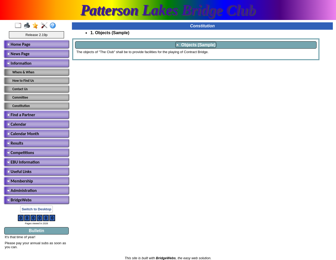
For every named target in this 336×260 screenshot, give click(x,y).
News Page (18, 53)
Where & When (23, 72)
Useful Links (19, 171)
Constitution (21, 106)
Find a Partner (21, 114)
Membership (20, 181)
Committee (20, 97)
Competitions (20, 152)
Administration (22, 190)
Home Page (18, 44)
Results (15, 143)
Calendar (16, 124)
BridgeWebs (19, 199)
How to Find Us (23, 81)
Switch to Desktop (36, 209)
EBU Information (23, 162)
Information (19, 63)
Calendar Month (23, 133)
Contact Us (20, 89)
